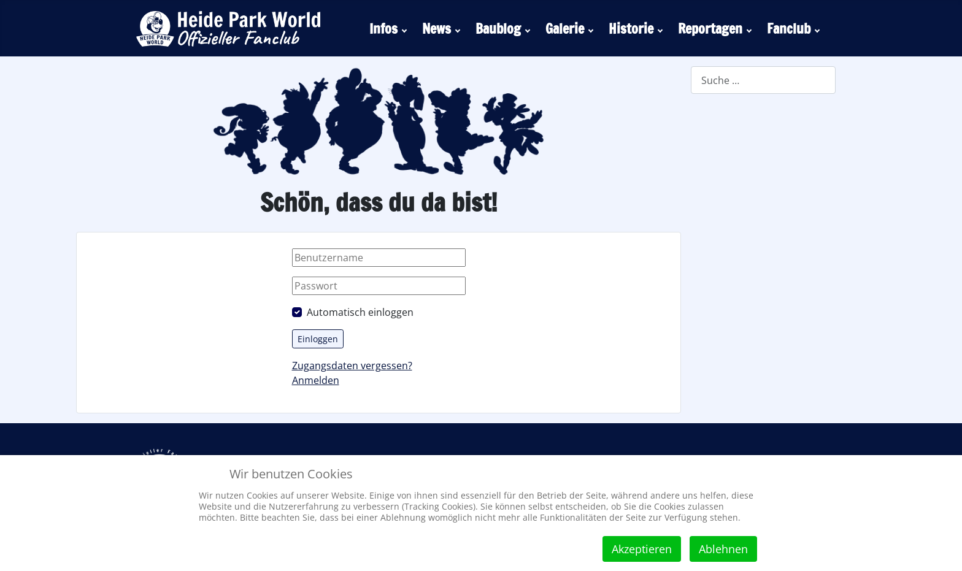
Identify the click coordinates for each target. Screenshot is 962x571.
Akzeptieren (642, 549)
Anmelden (315, 380)
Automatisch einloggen (360, 312)
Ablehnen (723, 549)
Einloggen (318, 339)
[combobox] (763, 80)
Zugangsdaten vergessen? (352, 365)
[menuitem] (389, 28)
